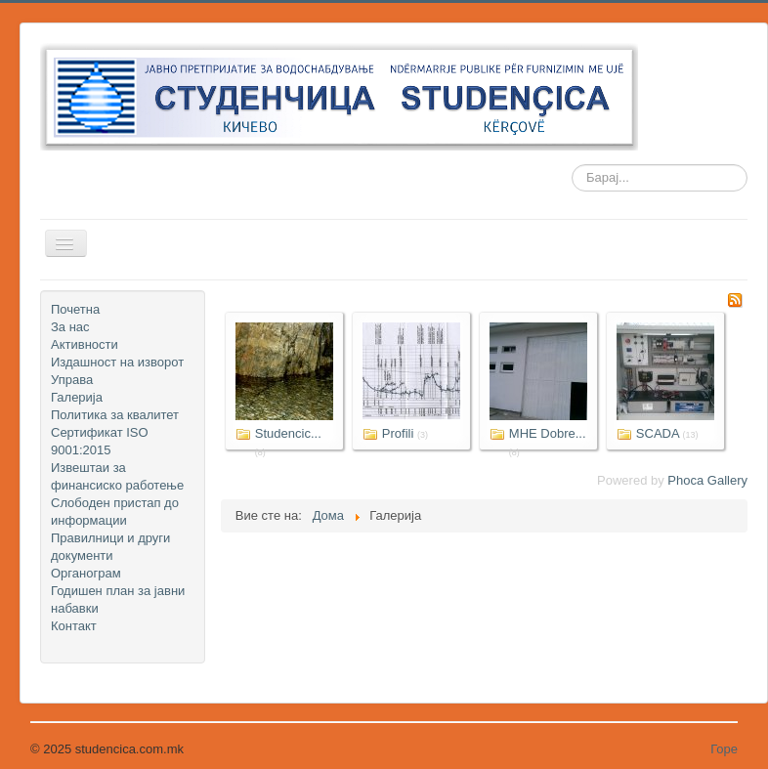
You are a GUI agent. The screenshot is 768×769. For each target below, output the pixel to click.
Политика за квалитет (115, 414)
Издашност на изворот (117, 362)
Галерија (77, 397)
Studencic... (288, 433)
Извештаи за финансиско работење (117, 476)
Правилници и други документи (110, 547)
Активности (84, 344)
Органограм (86, 573)
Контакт (74, 626)
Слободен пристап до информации (115, 511)
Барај (572, 178)
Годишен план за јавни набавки (118, 599)
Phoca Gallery (707, 480)
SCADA (657, 433)
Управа (72, 379)
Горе (724, 749)
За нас (70, 327)
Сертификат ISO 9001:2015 (100, 441)
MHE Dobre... (547, 433)
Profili (398, 433)
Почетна (75, 309)
